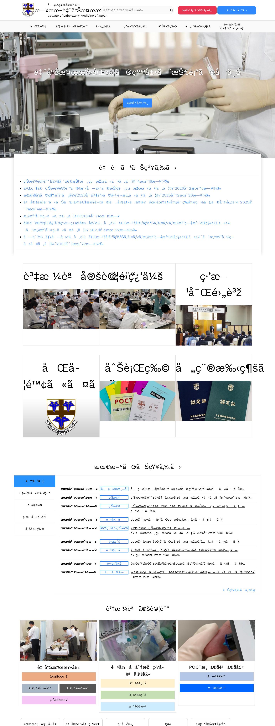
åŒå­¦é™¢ (38, 26)
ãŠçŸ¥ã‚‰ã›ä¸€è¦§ (239, 590)
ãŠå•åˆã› (236, 10)
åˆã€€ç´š (137, 683)
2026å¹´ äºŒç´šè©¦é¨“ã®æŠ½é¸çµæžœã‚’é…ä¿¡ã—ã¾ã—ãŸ (185, 543)
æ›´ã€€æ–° (137, 706)
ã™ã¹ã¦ (35, 481)
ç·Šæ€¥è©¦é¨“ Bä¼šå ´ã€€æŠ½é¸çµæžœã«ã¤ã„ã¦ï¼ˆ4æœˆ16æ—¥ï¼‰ (96, 181)
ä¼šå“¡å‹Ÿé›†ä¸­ (137, 103)
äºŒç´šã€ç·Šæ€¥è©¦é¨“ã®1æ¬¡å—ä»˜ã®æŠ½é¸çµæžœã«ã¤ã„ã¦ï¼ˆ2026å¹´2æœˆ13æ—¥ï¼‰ (122, 188)
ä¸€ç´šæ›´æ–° (77, 688)
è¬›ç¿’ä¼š (103, 26)
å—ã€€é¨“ (217, 676)
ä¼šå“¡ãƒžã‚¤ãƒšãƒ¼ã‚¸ (197, 10)
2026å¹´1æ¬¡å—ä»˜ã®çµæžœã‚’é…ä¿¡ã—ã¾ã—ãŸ (177, 521)
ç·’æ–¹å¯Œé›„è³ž (135, 26)
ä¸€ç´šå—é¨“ (40, 688)
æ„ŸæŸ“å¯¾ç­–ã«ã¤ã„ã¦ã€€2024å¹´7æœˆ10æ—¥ (71, 216)
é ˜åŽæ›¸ (125, 724)
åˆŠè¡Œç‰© (167, 26)
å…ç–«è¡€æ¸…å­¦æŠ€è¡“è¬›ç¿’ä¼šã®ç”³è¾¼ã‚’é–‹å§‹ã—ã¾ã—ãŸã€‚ (187, 490)
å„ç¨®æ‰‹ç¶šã (200, 26)
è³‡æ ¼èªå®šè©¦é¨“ (71, 26)
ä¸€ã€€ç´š (137, 695)
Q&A (168, 724)
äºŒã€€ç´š (58, 676)
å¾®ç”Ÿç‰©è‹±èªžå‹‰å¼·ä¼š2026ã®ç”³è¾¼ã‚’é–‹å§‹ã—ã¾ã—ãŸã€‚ (188, 565)
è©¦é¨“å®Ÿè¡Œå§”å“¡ (211, 724)
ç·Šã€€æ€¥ (58, 700)
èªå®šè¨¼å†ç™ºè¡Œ (83, 724)
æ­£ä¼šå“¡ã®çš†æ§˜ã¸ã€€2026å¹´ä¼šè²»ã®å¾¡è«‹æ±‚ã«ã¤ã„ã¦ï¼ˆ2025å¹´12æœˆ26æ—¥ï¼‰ (116, 195)
